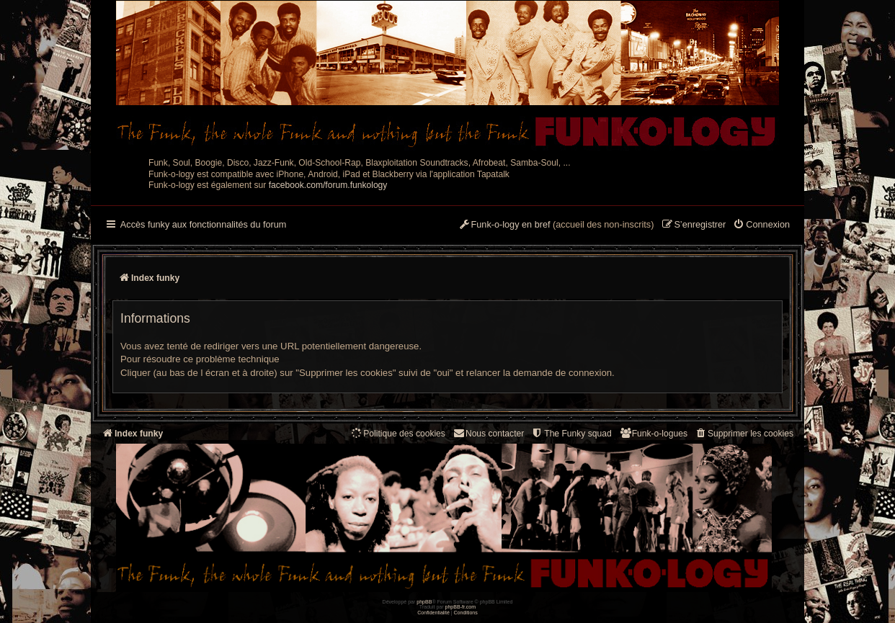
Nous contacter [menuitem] (488, 433)
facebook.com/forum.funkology (328, 185)
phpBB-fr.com (460, 606)
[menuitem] (761, 225)
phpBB (424, 601)
